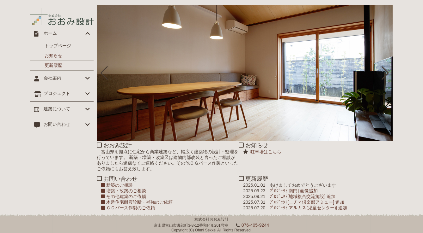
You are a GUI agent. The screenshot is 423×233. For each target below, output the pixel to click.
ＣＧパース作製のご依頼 (128, 207)
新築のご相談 (117, 185)
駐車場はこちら (264, 151)
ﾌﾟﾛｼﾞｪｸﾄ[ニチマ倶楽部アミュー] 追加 (307, 202)
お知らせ (53, 55)
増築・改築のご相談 (123, 190)
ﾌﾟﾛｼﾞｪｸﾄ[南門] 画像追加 (294, 190)
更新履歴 (53, 65)
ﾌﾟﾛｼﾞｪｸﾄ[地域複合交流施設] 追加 (302, 196)
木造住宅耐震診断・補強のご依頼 (137, 202)
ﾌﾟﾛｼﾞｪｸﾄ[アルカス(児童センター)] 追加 (308, 207)
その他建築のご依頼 (123, 196)
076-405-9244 (255, 225)
